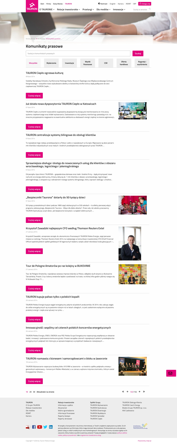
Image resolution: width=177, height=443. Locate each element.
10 (27, 391)
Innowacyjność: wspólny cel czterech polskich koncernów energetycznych (68, 328)
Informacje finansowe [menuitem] (66, 413)
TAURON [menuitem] (29, 402)
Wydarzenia (51, 63)
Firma (48, 3)
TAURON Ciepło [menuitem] (96, 418)
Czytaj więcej (34, 95)
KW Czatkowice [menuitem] (128, 410)
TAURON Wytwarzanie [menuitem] (99, 405)
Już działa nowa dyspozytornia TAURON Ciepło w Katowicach (61, 104)
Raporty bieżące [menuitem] (64, 416)
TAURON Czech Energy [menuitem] (131, 405)
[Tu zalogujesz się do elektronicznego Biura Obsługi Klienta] (144, 4)
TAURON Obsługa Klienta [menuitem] (132, 402)
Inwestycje (69, 63)
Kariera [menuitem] (28, 416)
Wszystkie (33, 63)
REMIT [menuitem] (28, 413)
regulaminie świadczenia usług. (91, 435)
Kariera (120, 3)
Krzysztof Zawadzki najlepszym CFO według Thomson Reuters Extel (65, 228)
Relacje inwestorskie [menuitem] (34, 407)
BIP (134, 3)
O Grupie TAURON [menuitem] (33, 405)
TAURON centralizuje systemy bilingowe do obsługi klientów (61, 135)
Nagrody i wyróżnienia (142, 63)
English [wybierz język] (112, 3)
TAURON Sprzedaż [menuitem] (97, 416)
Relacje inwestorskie (68, 9)
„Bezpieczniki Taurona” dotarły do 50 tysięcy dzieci (55, 197)
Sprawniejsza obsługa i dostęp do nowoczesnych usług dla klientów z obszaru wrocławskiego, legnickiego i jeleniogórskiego (70, 164)
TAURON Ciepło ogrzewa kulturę (44, 73)
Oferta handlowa (124, 63)
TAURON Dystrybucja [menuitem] (98, 407)
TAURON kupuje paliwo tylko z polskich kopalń (52, 297)
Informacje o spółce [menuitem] (65, 405)
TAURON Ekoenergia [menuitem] (98, 410)
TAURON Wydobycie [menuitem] (98, 413)
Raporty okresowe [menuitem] (65, 418)
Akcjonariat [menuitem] (62, 407)
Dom (42, 3)
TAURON (68, 3)
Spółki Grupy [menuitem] (95, 402)
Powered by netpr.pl (144, 441)
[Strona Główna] (32, 6)
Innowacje (119, 9)
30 (34, 391)
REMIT (128, 3)
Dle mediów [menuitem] (30, 410)
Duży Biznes (58, 3)
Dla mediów (104, 9)
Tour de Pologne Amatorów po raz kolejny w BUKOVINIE (58, 266)
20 (30, 391)
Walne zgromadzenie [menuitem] (66, 410)
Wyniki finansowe (87, 63)
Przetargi (88, 9)
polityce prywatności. (70, 435)
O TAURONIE (47, 9)
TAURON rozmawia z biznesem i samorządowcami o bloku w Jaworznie (66, 358)
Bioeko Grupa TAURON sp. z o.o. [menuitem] (134, 407)
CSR (105, 63)
